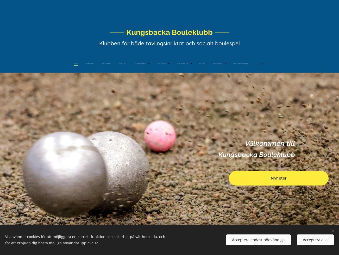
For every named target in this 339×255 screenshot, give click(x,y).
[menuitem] (125, 63)
